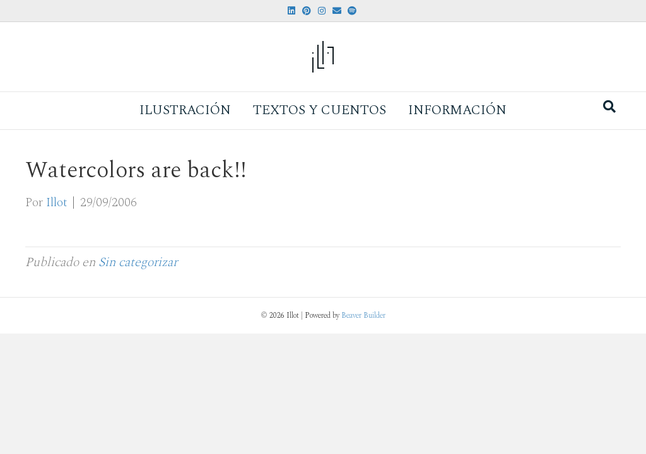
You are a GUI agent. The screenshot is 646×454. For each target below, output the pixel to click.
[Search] (609, 106)
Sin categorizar (137, 262)
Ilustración (185, 110)
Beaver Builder (363, 316)
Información (457, 110)
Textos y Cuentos (319, 110)
